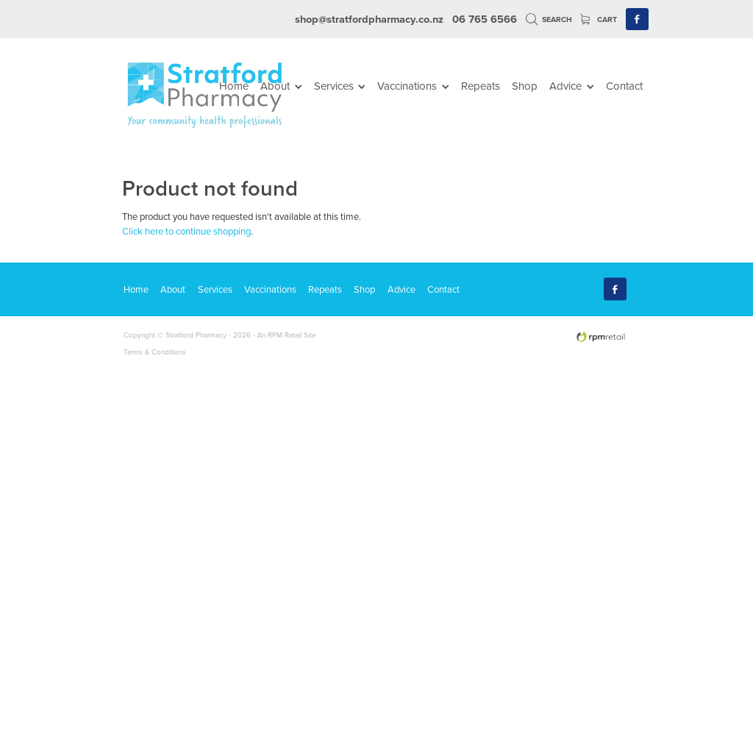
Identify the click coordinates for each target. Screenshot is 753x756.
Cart (598, 19)
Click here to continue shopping (186, 231)
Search (549, 19)
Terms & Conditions (155, 351)
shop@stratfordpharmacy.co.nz (369, 18)
